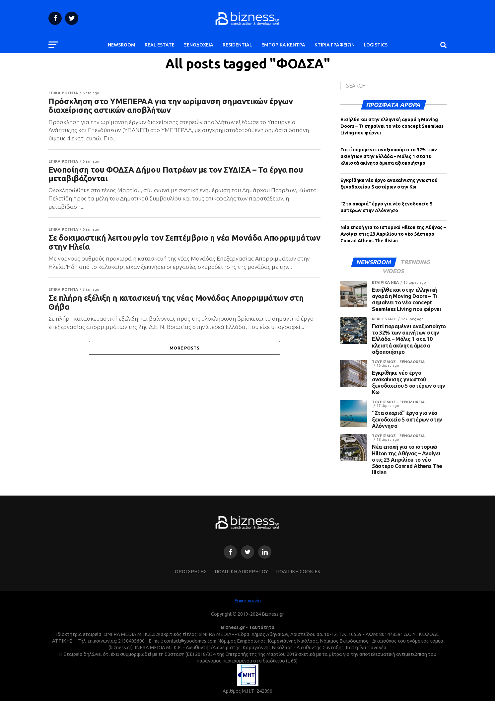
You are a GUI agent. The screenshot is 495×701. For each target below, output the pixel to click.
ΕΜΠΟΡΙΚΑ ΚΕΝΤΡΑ (283, 44)
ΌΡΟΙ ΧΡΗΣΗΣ (191, 571)
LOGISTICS (376, 44)
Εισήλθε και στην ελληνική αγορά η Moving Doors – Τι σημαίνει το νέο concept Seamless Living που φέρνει (392, 126)
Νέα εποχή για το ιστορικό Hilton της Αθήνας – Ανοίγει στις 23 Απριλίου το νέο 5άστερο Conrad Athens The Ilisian (393, 234)
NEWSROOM (121, 44)
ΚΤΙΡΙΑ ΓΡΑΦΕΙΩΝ (335, 44)
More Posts (184, 357)
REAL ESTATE (160, 44)
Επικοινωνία (247, 600)
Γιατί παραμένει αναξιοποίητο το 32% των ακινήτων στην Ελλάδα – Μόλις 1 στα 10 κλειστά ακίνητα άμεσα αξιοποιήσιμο (388, 156)
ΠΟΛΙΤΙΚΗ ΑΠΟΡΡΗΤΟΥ (241, 571)
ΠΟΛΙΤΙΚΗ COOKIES (298, 571)
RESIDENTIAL (237, 44)
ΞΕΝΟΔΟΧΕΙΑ (198, 44)
